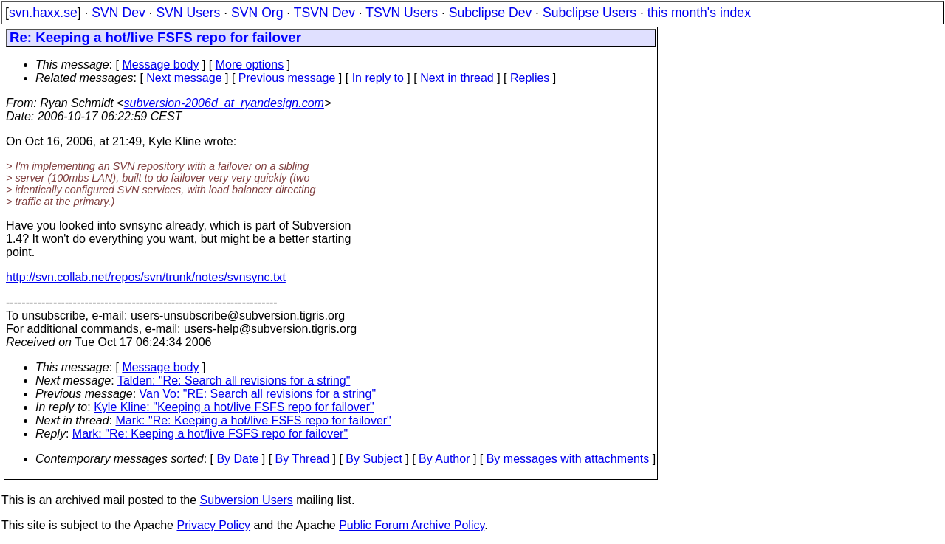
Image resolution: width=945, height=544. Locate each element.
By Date (237, 458)
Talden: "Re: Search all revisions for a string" (234, 380)
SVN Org (257, 12)
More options (250, 64)
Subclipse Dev (490, 12)
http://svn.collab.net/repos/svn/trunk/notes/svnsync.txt (146, 277)
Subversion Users (246, 500)
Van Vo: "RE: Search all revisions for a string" (258, 394)
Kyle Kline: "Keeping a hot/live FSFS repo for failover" (234, 407)
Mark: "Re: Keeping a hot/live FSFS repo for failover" (253, 420)
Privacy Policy (213, 525)
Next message (183, 78)
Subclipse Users (589, 12)
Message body (160, 64)
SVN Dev (118, 12)
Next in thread (457, 78)
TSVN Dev (324, 12)
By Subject (374, 458)
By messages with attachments (568, 458)
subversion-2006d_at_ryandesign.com (224, 103)
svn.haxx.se (43, 12)
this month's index (699, 12)
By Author (444, 458)
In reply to (378, 78)
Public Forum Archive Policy (411, 525)
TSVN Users (401, 12)
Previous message (287, 78)
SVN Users (188, 12)
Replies (529, 78)
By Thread (302, 458)
